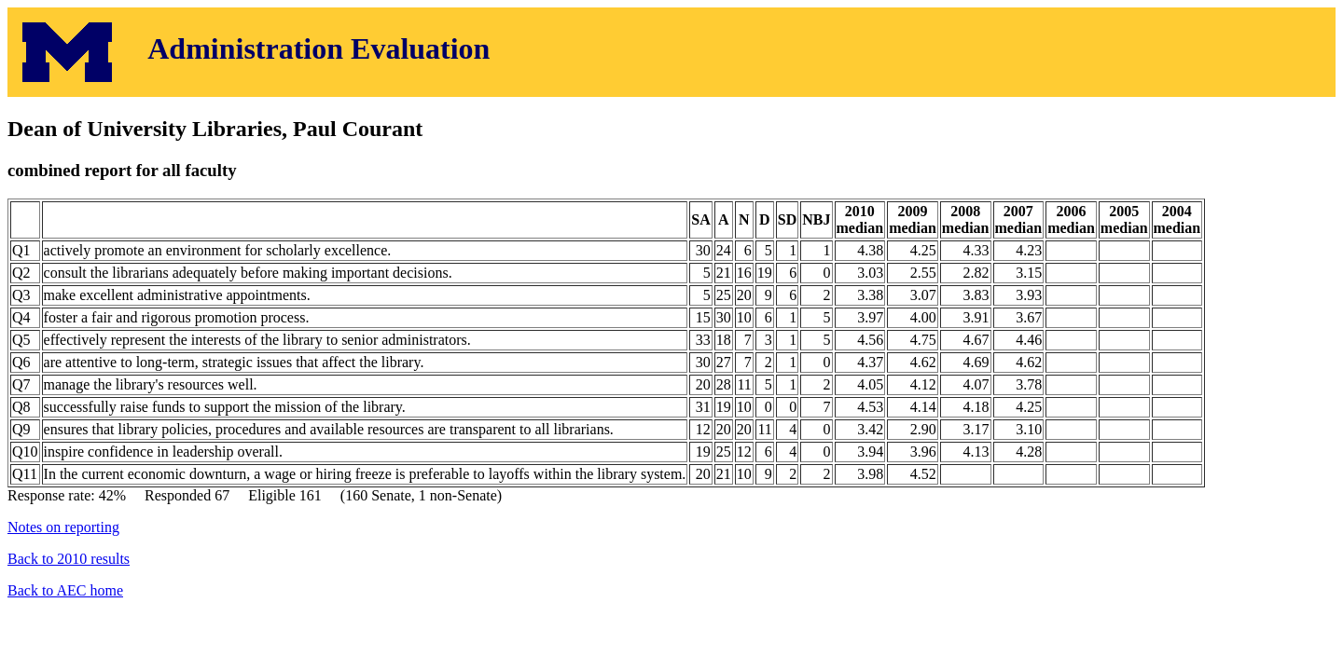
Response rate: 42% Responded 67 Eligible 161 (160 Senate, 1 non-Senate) (671, 331)
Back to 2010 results (68, 559)
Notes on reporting (63, 527)
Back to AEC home (65, 590)
